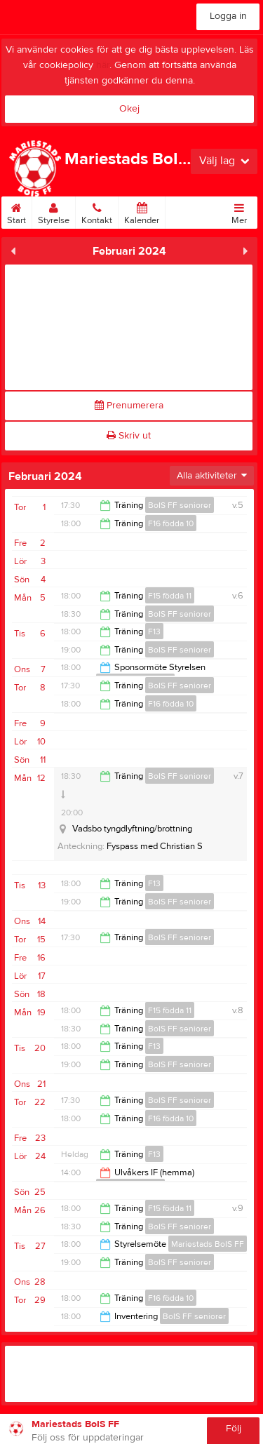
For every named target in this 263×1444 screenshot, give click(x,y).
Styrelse (53, 211)
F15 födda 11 (169, 595)
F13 (154, 631)
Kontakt (96, 211)
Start (16, 211)
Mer (239, 211)
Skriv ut (129, 435)
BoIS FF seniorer (179, 505)
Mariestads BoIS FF (207, 1244)
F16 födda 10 (171, 523)
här (102, 65)
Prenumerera (129, 405)
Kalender (141, 211)
